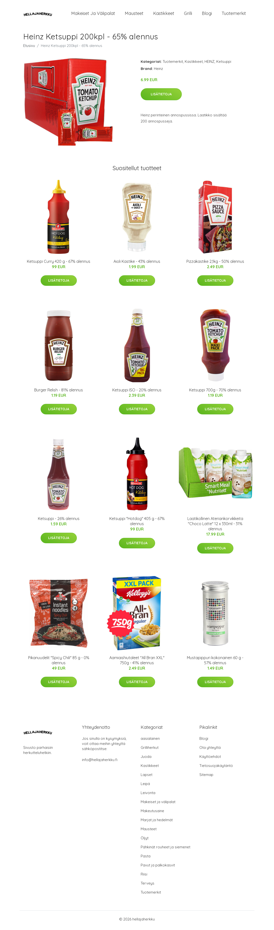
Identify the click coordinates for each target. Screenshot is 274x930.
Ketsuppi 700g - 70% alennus (215, 392)
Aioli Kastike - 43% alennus (137, 263)
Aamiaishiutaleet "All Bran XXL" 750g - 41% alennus (136, 663)
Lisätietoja (161, 96)
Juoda (146, 759)
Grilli (188, 14)
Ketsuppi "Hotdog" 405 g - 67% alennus (137, 524)
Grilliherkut (150, 750)
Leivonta (148, 795)
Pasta (145, 858)
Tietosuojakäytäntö (216, 768)
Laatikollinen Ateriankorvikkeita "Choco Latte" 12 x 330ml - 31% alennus (215, 526)
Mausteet (134, 14)
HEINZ (210, 64)
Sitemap (206, 777)
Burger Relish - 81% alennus (58, 392)
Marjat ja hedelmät (157, 822)
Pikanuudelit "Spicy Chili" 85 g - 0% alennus (58, 663)
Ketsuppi (223, 64)
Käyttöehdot (210, 759)
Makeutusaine (152, 813)
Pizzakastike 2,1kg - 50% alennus (215, 263)
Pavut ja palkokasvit (158, 867)
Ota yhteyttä (210, 750)
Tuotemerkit (234, 14)
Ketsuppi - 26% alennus (59, 521)
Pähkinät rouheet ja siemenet (165, 849)
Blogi (207, 14)
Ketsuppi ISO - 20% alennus (136, 392)
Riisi (144, 876)
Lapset (146, 777)
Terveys (147, 885)
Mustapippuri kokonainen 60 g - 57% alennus (215, 663)
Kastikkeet (163, 14)
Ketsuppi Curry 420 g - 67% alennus (58, 263)
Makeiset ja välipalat (93, 14)
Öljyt (144, 840)
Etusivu (29, 48)
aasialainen (150, 741)
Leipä (145, 786)
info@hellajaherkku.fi (99, 762)
